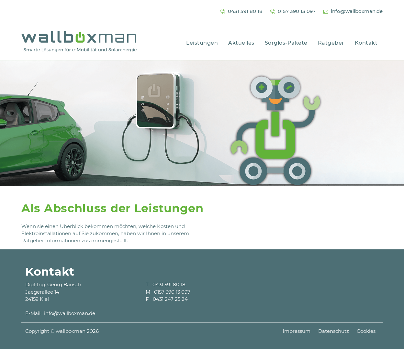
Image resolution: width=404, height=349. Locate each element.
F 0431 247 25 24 (167, 299)
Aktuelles (241, 43)
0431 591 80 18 (241, 11)
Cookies (366, 331)
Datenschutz (333, 331)
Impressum (296, 331)
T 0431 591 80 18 (165, 284)
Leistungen (202, 43)
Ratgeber (331, 43)
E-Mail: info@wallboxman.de (60, 313)
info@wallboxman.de (353, 11)
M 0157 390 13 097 (168, 292)
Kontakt (366, 43)
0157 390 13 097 (293, 11)
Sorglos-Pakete (286, 43)
